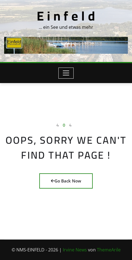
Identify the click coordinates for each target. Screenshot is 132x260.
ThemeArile (109, 250)
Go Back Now (66, 181)
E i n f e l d (66, 16)
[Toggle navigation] (66, 73)
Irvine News (75, 250)
